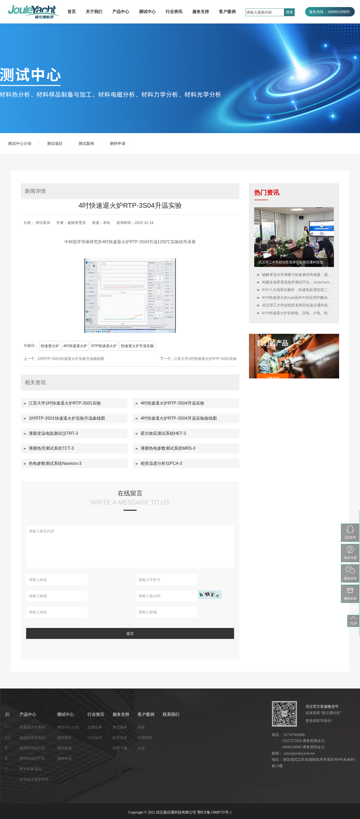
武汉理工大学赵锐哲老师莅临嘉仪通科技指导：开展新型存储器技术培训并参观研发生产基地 (294, 262)
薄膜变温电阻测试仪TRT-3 (53, 433)
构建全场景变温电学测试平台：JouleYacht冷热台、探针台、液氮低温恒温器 (298, 282)
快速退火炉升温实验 (137, 346)
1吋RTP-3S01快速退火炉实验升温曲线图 (71, 359)
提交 (130, 633)
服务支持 (200, 11)
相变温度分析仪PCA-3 (161, 463)
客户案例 (227, 11)
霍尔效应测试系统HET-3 (163, 433)
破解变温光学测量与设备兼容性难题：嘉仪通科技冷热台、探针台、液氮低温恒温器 (298, 275)
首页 (71, 11)
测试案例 (86, 143)
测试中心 (147, 11)
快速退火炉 (50, 346)
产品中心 (120, 11)
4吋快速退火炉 (75, 346)
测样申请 (117, 143)
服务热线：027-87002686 (330, 21)
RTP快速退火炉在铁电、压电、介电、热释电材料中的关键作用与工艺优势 (298, 313)
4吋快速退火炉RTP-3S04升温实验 (172, 403)
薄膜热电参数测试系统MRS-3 (168, 448)
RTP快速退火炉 (104, 346)
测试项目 (55, 143)
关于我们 (94, 11)
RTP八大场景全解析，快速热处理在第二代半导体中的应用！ (298, 290)
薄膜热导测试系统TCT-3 (51, 448)
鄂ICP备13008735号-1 (214, 812)
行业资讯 (174, 11)
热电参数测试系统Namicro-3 (55, 463)
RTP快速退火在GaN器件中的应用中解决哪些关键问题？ (298, 298)
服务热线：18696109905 (329, 12)
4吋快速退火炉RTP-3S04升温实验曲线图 (179, 418)
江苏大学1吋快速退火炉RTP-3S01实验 (205, 359)
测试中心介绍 (19, 143)
